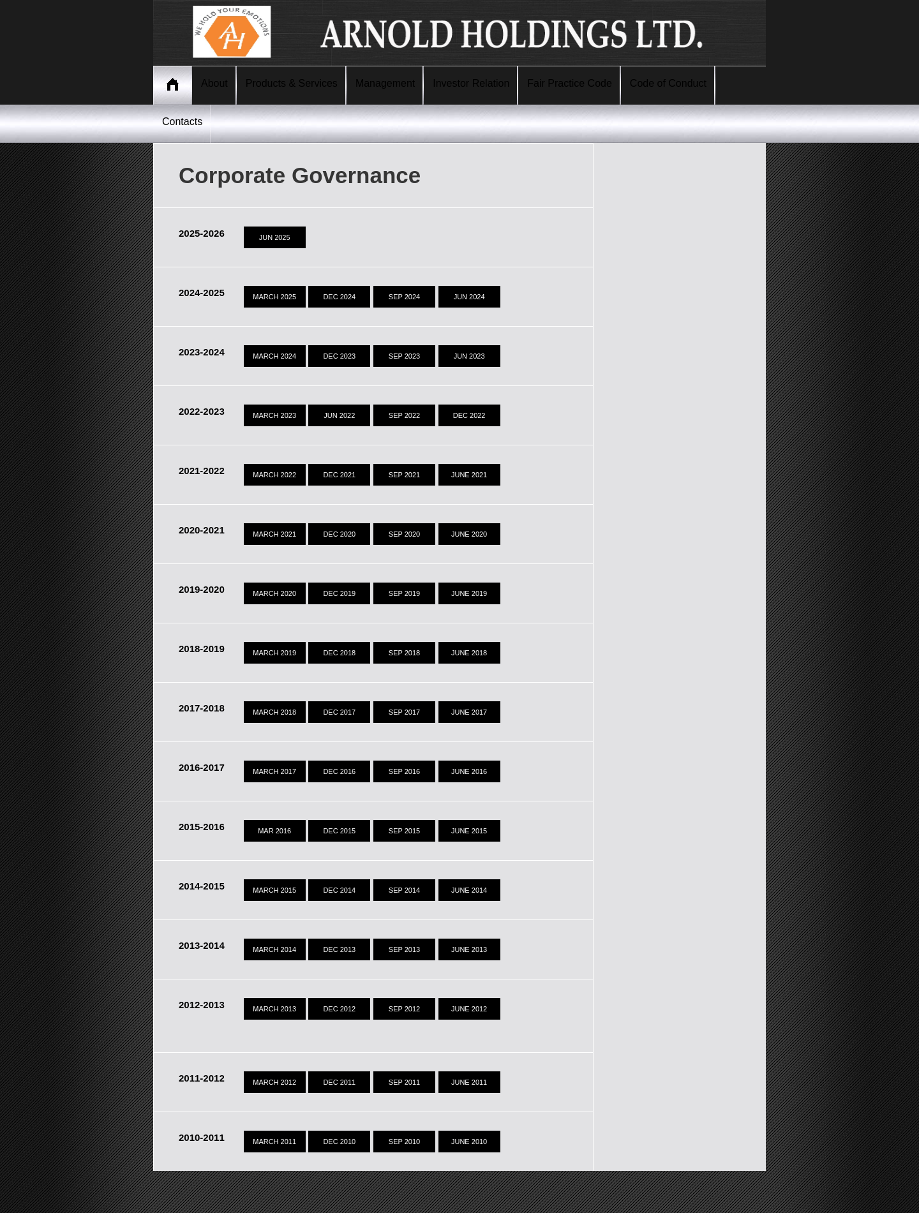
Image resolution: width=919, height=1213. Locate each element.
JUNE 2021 (469, 475)
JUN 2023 (469, 356)
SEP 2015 (404, 831)
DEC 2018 (339, 653)
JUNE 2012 (469, 1009)
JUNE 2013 (469, 949)
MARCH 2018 (274, 712)
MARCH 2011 (274, 1141)
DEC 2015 (339, 831)
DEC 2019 (339, 593)
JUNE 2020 (469, 534)
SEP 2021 (404, 475)
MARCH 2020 (274, 593)
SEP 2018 (404, 653)
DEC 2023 (339, 356)
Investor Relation (471, 83)
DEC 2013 (339, 949)
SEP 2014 (404, 890)
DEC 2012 (339, 1009)
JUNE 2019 (469, 593)
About (214, 83)
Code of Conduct (668, 83)
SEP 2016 (404, 771)
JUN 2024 (469, 297)
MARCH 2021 (274, 534)
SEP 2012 (404, 1009)
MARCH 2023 (274, 415)
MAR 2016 (274, 831)
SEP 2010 (404, 1141)
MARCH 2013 (274, 1009)
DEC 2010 (339, 1141)
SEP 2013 (404, 949)
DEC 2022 (469, 415)
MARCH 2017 (274, 771)
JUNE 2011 (469, 1082)
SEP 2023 (404, 356)
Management (385, 83)
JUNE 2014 (469, 890)
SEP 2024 (404, 297)
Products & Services (292, 83)
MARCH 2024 (274, 356)
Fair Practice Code (569, 83)
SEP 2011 (404, 1082)
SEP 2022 (404, 415)
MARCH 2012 (274, 1082)
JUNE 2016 (469, 771)
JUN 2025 (274, 237)
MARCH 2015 (274, 890)
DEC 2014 (339, 890)
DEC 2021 (339, 475)
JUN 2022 (339, 415)
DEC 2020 (339, 534)
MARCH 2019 (274, 653)
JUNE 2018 (469, 653)
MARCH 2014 (274, 949)
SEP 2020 (404, 534)
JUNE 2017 (469, 712)
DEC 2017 (339, 712)
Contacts (182, 121)
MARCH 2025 (274, 297)
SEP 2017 (404, 712)
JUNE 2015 (469, 831)
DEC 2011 (339, 1082)
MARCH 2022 (274, 475)
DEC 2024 (339, 297)
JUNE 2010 (469, 1141)
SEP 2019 (404, 593)
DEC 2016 (339, 771)
